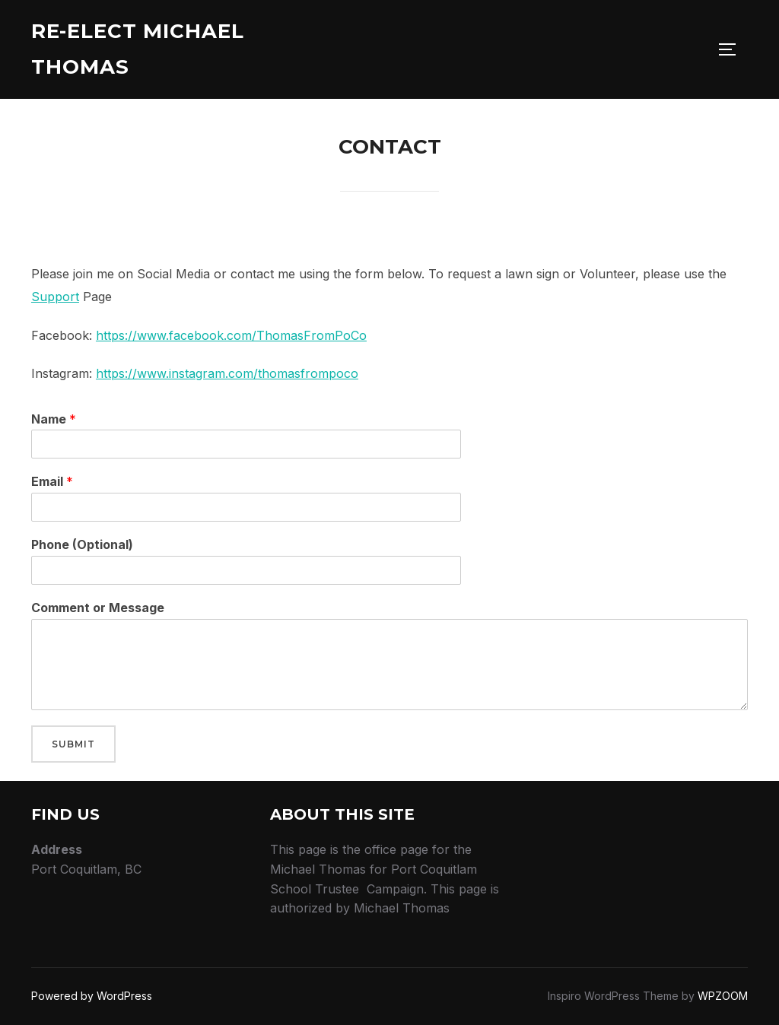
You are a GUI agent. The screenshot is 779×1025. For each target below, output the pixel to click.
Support (55, 296)
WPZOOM (723, 995)
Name (53, 419)
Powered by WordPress (91, 995)
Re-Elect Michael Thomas (137, 49)
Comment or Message (97, 607)
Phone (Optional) (82, 544)
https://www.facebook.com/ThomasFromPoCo (231, 335)
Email (52, 481)
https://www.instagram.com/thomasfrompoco (227, 373)
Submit (73, 744)
